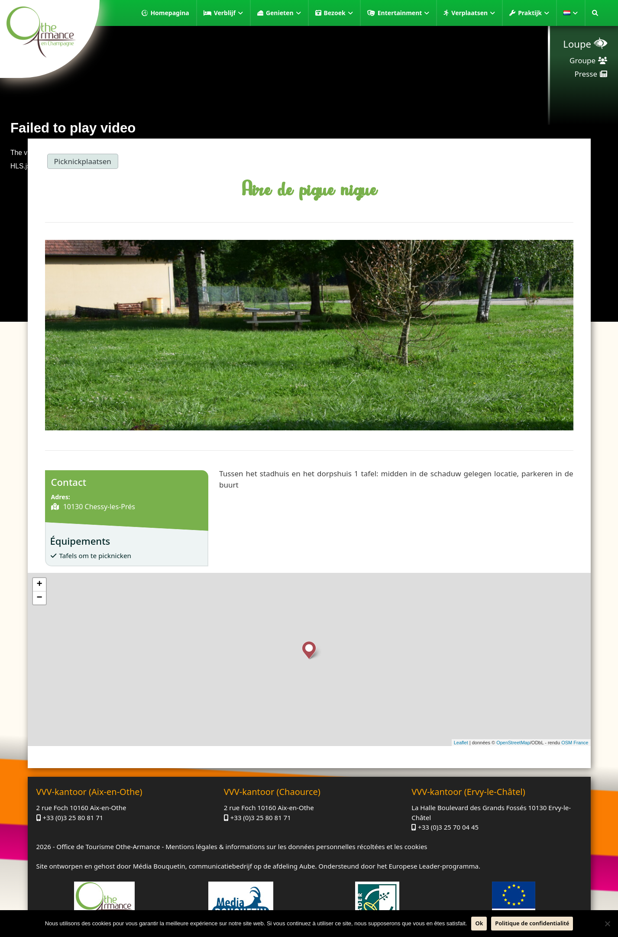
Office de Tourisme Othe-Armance (108, 846)
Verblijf (228, 13)
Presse (586, 74)
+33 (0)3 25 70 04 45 (448, 827)
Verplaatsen (473, 13)
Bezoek (338, 13)
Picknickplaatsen (82, 161)
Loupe (577, 43)
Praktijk (533, 13)
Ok (479, 923)
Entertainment (404, 13)
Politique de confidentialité (532, 923)
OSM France (574, 742)
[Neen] (607, 923)
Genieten (283, 13)
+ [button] (39, 584)
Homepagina (169, 13)
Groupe (582, 60)
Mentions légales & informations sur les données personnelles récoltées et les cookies (296, 846)
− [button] (39, 597)
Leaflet (461, 742)
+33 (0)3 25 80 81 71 (72, 817)
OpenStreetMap (513, 742)
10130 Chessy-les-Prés (98, 506)
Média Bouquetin (159, 866)
